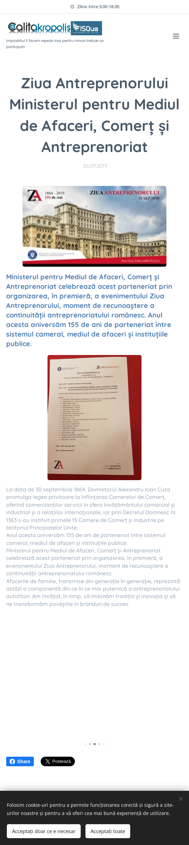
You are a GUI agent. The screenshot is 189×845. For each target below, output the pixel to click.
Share (20, 761)
